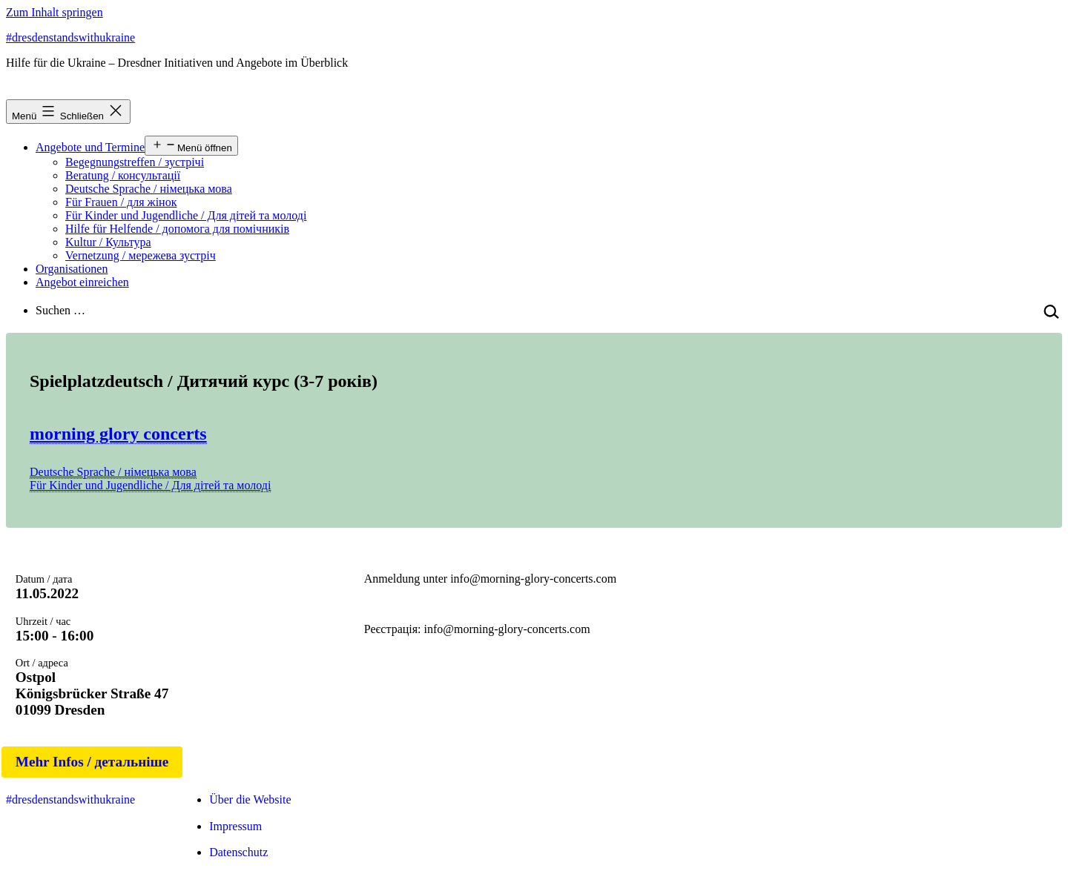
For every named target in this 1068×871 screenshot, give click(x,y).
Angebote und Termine (90, 147)
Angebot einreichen (82, 282)
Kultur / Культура (108, 242)
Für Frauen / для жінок (121, 202)
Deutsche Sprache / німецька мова (148, 188)
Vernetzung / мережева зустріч (140, 255)
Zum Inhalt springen (54, 12)
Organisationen (72, 268)
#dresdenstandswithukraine (70, 37)
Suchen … (60, 310)
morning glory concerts (118, 433)
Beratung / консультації (122, 175)
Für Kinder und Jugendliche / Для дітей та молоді (185, 215)
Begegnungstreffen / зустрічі (134, 162)
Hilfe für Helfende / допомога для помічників (177, 228)
